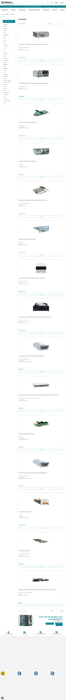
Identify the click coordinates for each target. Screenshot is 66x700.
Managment (6, 71)
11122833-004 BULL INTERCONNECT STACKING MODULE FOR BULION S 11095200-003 (33, 44)
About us (54, 10)
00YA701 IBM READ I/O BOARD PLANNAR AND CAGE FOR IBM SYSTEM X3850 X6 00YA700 (33, 83)
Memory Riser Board (7, 75)
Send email (59, 625)
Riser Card (5, 91)
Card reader (6, 42)
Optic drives (5, 78)
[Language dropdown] (48, 2)
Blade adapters (6, 33)
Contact (62, 10)
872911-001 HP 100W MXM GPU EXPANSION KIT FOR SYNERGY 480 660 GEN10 (32, 278)
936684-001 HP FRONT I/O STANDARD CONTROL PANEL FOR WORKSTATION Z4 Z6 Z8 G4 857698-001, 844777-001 (37, 589)
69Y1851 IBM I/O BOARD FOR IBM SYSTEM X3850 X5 (27, 161)
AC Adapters (6, 24)
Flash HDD (5, 51)
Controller (5, 44)
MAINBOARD (6, 69)
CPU (4, 46)
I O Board (5, 60)
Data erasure (45, 10)
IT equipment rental (33, 10)
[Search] (27, 3)
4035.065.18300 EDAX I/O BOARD (24, 550)
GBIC (4, 53)
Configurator (21, 10)
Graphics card (6, 55)
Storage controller (6, 93)
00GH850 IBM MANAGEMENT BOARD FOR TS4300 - (27, 239)
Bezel (4, 31)
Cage (4, 40)
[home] (5, 2)
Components (4, 10)
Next (62, 611)
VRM (4, 95)
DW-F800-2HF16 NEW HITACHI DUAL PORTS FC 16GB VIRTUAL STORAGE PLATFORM (33, 472)
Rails (4, 89)
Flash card (5, 49)
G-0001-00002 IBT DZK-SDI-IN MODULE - (25, 511)
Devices (13, 10)
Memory (5, 73)
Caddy (5, 38)
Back (5, 16)
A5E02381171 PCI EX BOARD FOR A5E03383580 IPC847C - (28, 122)
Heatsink (5, 58)
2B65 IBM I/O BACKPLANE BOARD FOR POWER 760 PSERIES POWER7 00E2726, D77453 (33, 200)
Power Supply (6, 87)
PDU (4, 84)
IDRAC (5, 62)
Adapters (5, 26)
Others (5, 80)
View (41, 60)
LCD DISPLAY (6, 64)
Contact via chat (50, 623)
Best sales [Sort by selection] (56, 23)
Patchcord (5, 82)
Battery (5, 29)
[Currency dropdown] (52, 2)
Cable (4, 35)
